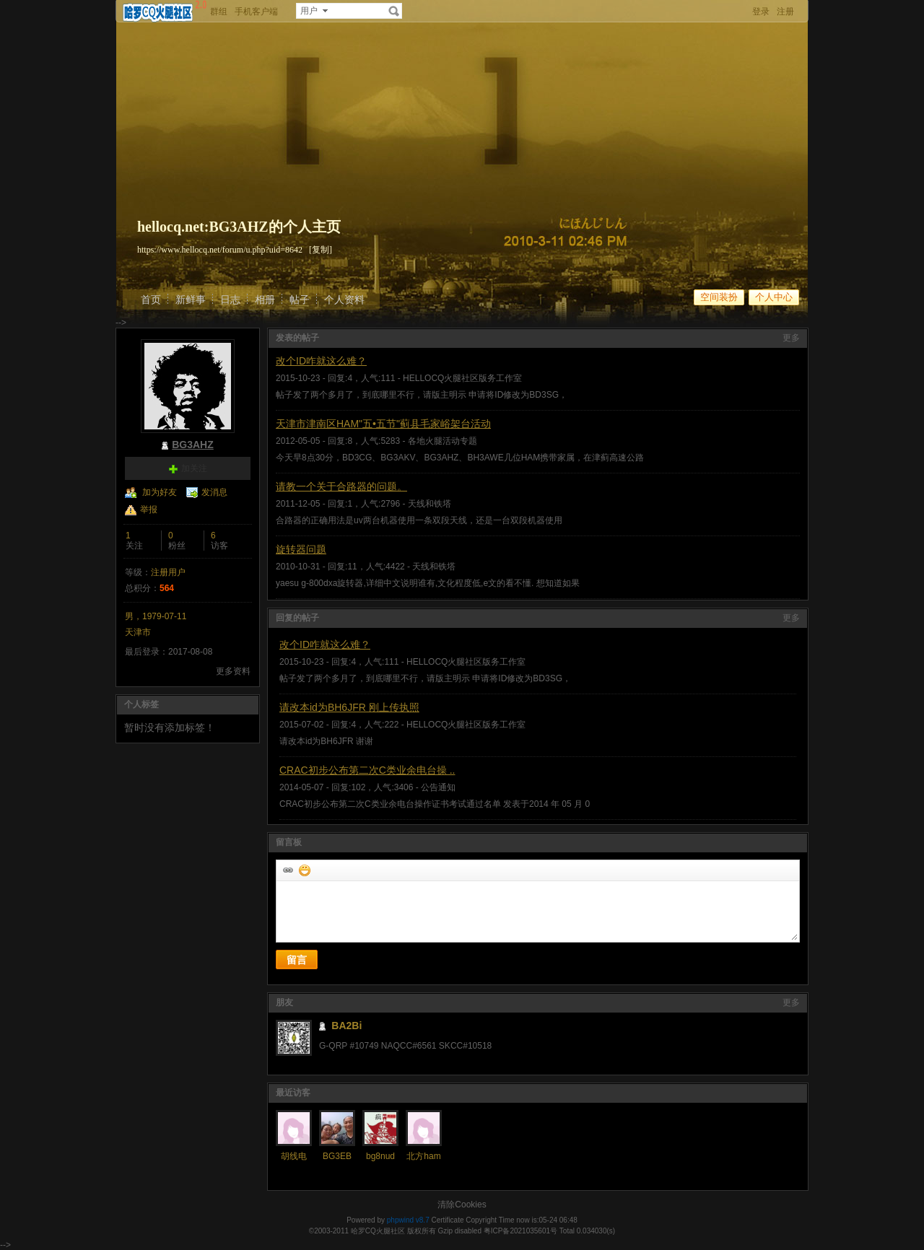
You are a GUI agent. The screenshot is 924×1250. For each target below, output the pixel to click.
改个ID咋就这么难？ (321, 361)
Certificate (447, 1220)
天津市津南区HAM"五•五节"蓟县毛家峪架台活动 (383, 423)
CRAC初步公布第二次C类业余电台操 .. (367, 770)
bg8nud (380, 1156)
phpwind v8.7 (408, 1220)
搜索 (394, 10)
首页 (151, 299)
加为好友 (159, 492)
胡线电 (294, 1156)
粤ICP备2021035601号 (520, 1231)
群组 (218, 11)
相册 (265, 299)
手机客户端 (256, 11)
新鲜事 (190, 299)
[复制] (320, 250)
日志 (230, 299)
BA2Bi (346, 1025)
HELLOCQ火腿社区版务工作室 (462, 378)
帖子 (299, 299)
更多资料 (233, 671)
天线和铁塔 (429, 504)
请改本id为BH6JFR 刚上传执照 (349, 707)
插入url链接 (287, 869)
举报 (148, 509)
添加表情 (303, 869)
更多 (791, 338)
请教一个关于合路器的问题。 (341, 486)
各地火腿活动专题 (442, 441)
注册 (785, 11)
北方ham (423, 1156)
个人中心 (774, 297)
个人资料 (344, 299)
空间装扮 (719, 297)
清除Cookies (461, 1204)
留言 (297, 960)
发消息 (214, 492)
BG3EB (337, 1156)
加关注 (194, 468)
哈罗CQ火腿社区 (378, 1231)
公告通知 (438, 787)
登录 (761, 11)
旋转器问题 (301, 549)
